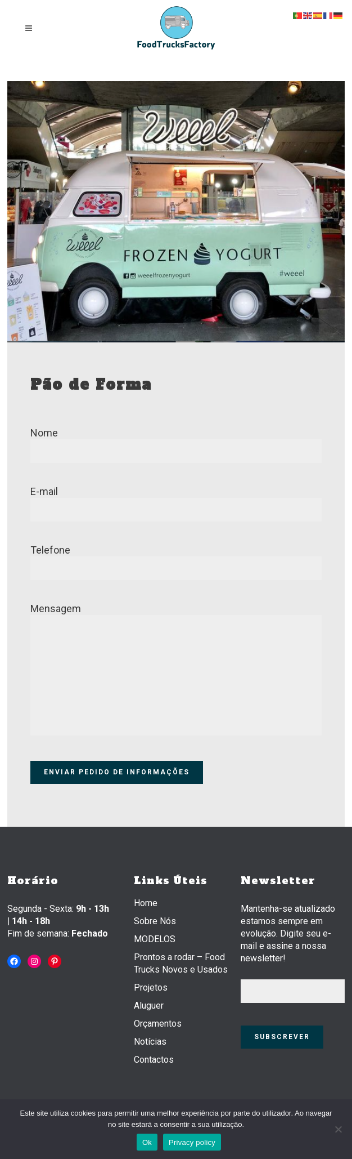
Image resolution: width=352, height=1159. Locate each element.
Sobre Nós (155, 921)
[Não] (338, 1129)
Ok (147, 1142)
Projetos (151, 987)
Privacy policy (192, 1142)
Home (145, 903)
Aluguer (149, 1005)
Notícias (150, 1041)
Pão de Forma (91, 384)
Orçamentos (158, 1023)
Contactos (154, 1059)
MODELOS (154, 939)
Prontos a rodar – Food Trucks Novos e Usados (181, 963)
